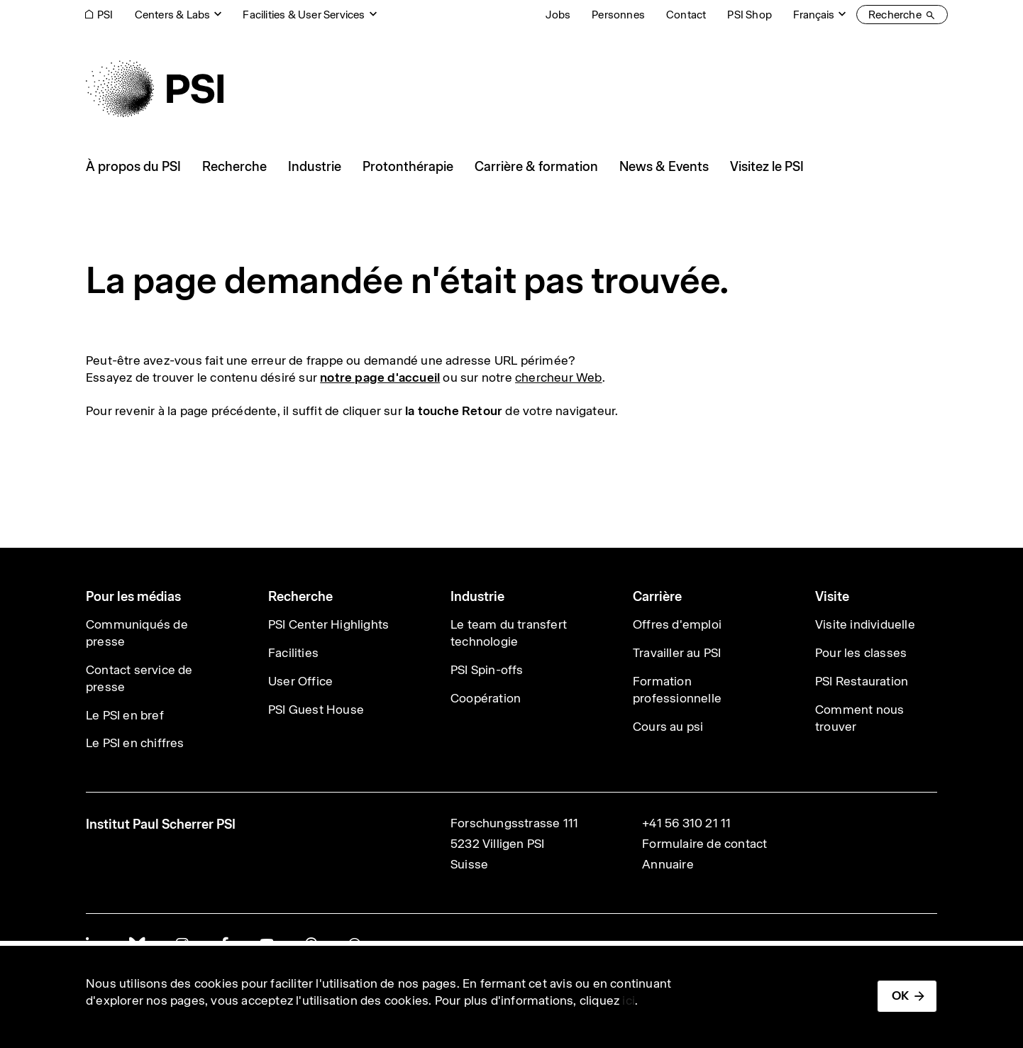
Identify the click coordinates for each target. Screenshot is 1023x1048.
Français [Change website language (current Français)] (813, 15)
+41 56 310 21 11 (686, 823)
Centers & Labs (173, 15)
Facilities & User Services (304, 15)
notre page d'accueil (380, 377)
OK (900, 995)
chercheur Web (558, 377)
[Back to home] (154, 88)
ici (628, 1000)
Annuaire (668, 864)
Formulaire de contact (704, 844)
